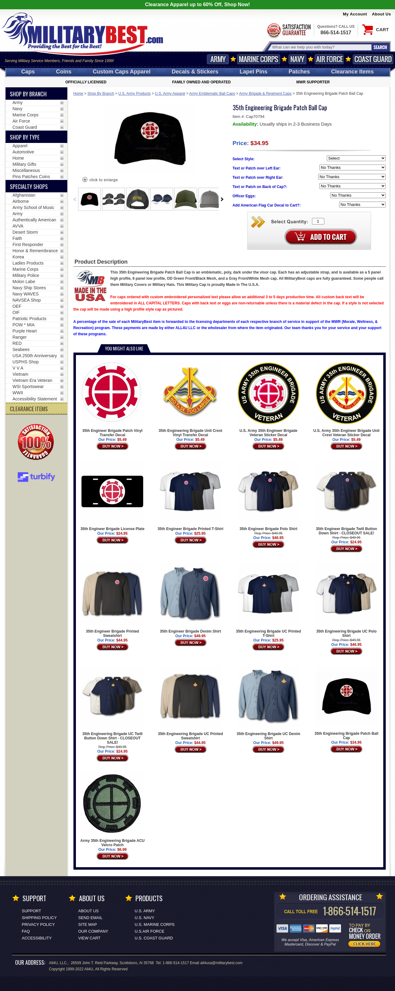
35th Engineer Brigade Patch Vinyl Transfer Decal (112, 399)
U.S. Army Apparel (170, 93)
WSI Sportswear (28, 386)
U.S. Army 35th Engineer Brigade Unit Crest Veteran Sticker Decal (346, 399)
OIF (16, 312)
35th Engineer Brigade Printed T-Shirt (190, 496)
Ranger (20, 337)
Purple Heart (25, 330)
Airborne (21, 201)
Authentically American (34, 219)
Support (31, 911)
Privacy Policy (38, 924)
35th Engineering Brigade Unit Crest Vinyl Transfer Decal (190, 399)
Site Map (87, 924)
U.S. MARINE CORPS (155, 924)
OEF (17, 306)
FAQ (26, 931)
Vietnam (20, 374)
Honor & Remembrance (35, 250)
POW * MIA (24, 324)
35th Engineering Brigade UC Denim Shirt (268, 703)
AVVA (18, 226)
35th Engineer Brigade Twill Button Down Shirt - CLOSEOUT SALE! (346, 498)
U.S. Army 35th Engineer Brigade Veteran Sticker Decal (268, 399)
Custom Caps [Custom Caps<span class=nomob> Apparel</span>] (121, 72)
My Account (355, 14)
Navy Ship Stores (29, 287)
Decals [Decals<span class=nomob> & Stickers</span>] (195, 72)
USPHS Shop (26, 361)
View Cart (89, 938)
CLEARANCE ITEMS (29, 409)
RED (17, 343)
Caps (28, 72)
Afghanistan (24, 195)
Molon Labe (24, 281)
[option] (89, 199)
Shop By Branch (100, 93)
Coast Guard (373, 59)
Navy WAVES (26, 293)
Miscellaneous (26, 170)
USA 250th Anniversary (35, 355)
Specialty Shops (29, 186)
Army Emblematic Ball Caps (212, 93)
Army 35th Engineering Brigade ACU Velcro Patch (112, 809)
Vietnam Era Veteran (32, 380)
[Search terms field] (321, 47)
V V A (18, 368)
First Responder (28, 244)
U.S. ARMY (145, 911)
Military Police (26, 275)
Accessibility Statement (35, 398)
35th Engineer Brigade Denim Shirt (190, 598)
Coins (64, 72)
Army (218, 59)
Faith (17, 238)
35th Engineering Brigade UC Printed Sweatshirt (190, 703)
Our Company (93, 931)
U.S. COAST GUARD (154, 938)
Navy (297, 59)
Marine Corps (258, 59)
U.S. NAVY (144, 917)
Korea (18, 256)
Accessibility (37, 938)
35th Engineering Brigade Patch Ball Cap (346, 703)
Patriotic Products (30, 318)
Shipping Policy (39, 917)
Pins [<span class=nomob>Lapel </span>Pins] (253, 72)
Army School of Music (33, 207)
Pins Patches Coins (31, 176)
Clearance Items (352, 72)
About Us (381, 14)
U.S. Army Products (134, 93)
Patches (299, 72)
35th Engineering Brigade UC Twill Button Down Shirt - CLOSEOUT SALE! (112, 705)
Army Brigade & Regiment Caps (265, 93)
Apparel (20, 145)
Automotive (23, 151)
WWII (18, 392)
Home (78, 93)
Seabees (21, 349)
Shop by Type (25, 137)
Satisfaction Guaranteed (288, 30)
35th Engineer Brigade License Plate (112, 496)
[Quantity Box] (318, 221)
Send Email (90, 917)
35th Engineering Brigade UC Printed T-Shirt (268, 600)
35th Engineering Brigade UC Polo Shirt (346, 600)
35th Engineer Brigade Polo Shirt (268, 496)
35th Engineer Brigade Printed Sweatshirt (112, 600)
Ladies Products (28, 263)
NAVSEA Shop (27, 300)
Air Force (329, 59)
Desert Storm (25, 232)
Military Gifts (24, 164)
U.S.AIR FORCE (149, 931)
